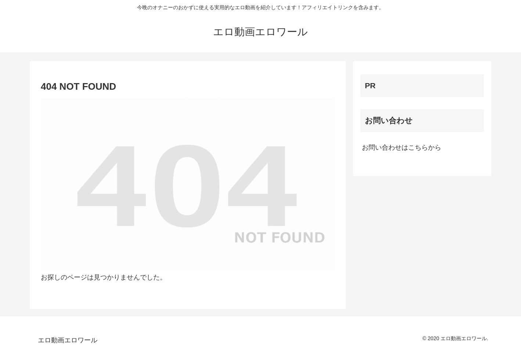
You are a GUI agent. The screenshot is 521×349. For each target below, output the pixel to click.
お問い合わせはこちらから (401, 147)
